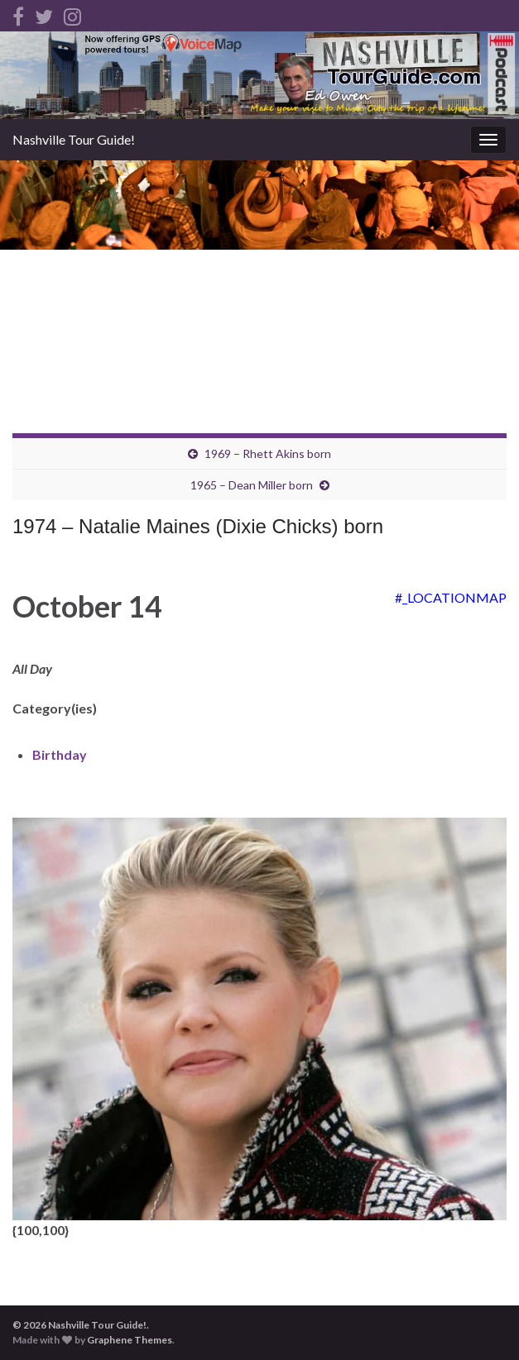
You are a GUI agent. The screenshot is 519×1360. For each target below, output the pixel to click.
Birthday (59, 754)
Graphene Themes (129, 1340)
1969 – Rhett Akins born (267, 453)
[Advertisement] (259, 284)
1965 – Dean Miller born (251, 485)
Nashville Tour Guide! (73, 139)
